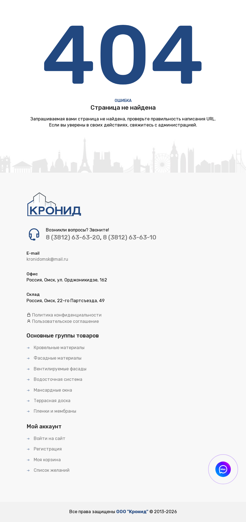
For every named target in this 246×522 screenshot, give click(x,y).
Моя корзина (44, 459)
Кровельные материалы (55, 347)
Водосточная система (54, 379)
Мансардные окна (49, 390)
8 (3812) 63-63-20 (73, 237)
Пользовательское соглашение (65, 321)
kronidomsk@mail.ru (47, 259)
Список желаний (48, 470)
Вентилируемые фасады (56, 368)
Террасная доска (48, 400)
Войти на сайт (46, 438)
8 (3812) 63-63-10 (129, 237)
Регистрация (44, 449)
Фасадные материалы (54, 358)
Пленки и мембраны (51, 411)
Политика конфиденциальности (67, 315)
